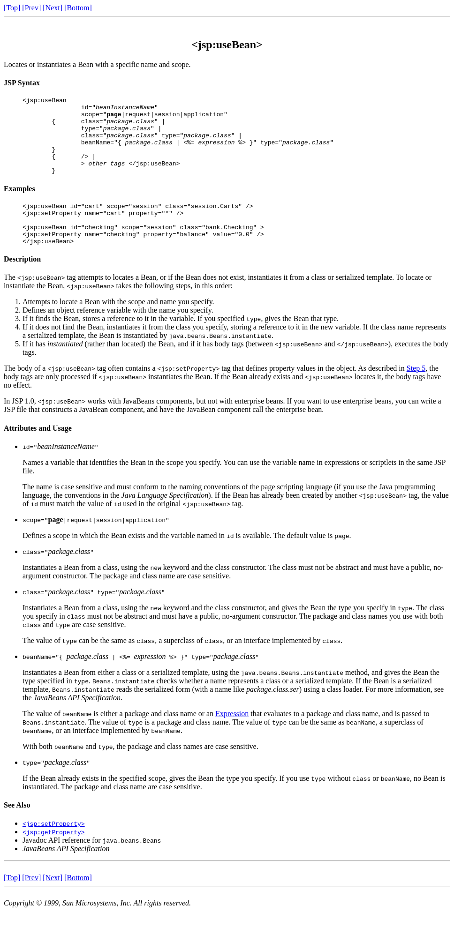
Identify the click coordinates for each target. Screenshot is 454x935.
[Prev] (31, 8)
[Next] (52, 8)
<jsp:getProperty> (54, 856)
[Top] (12, 8)
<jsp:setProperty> (54, 847)
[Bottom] (78, 8)
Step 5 (416, 392)
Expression (232, 737)
